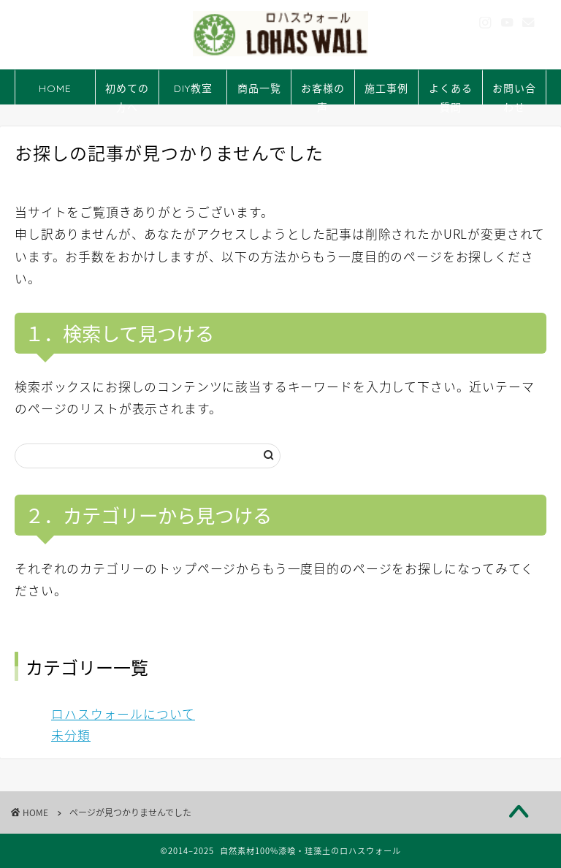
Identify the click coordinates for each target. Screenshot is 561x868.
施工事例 (386, 88)
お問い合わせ (514, 93)
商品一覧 (259, 88)
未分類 (71, 735)
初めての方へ (127, 93)
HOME (55, 88)
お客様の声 (323, 93)
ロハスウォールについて (123, 714)
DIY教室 (193, 88)
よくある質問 (451, 93)
